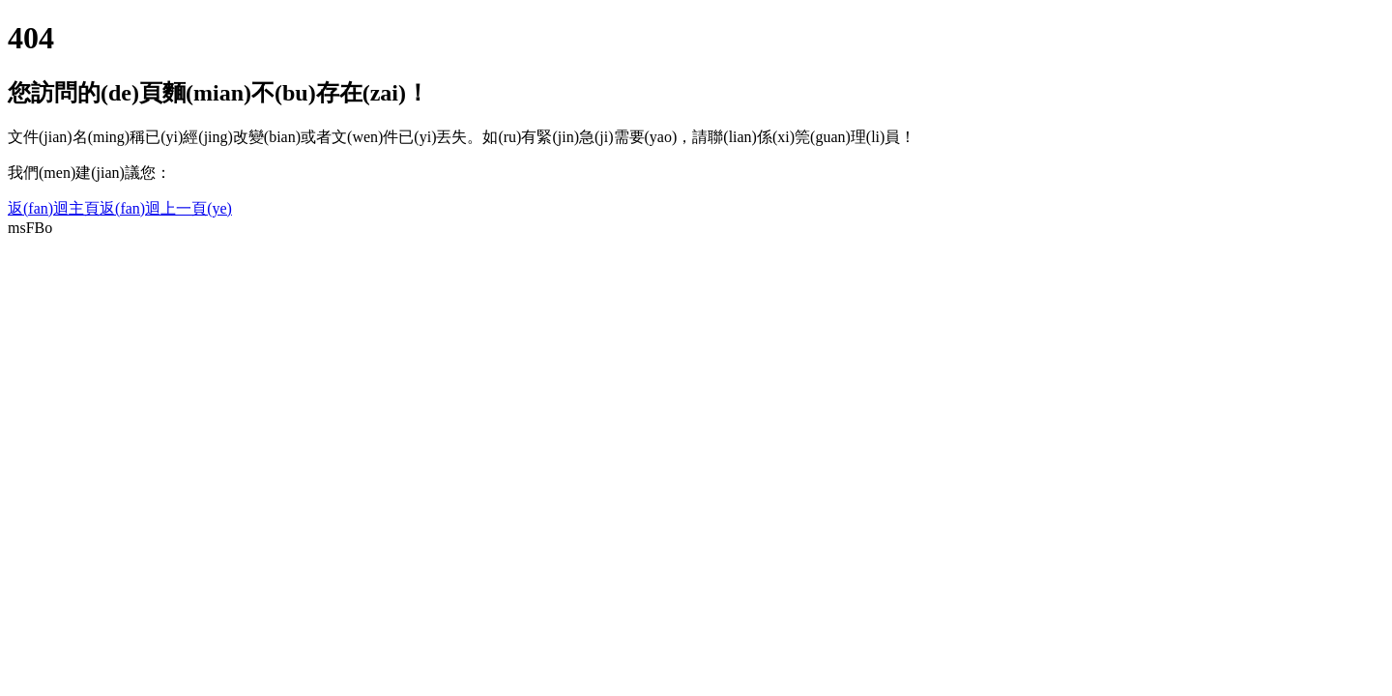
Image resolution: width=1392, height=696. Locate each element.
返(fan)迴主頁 (54, 208)
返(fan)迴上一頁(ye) (166, 208)
